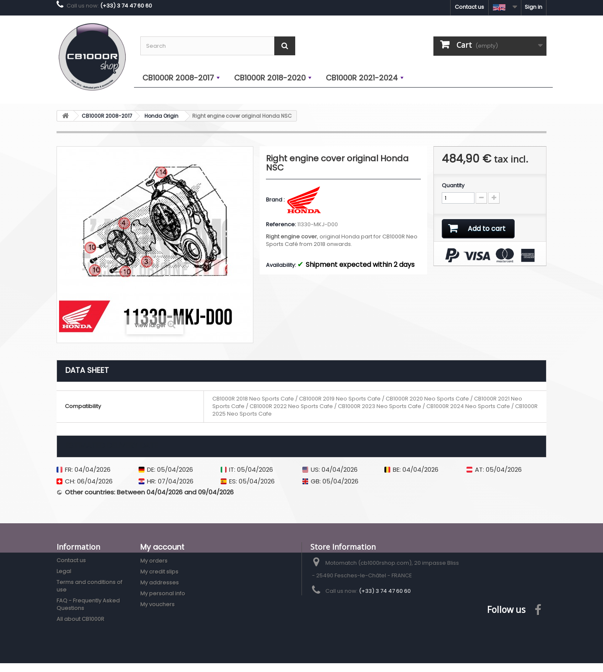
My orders (154, 561)
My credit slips (159, 572)
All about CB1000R (80, 619)
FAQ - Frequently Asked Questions (88, 604)
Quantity (453, 185)
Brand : (276, 200)
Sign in (533, 7)
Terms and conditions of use (89, 586)
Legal (64, 571)
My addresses (159, 583)
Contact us (469, 7)
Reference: (281, 224)
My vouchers (157, 604)
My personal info (162, 593)
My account (162, 547)
